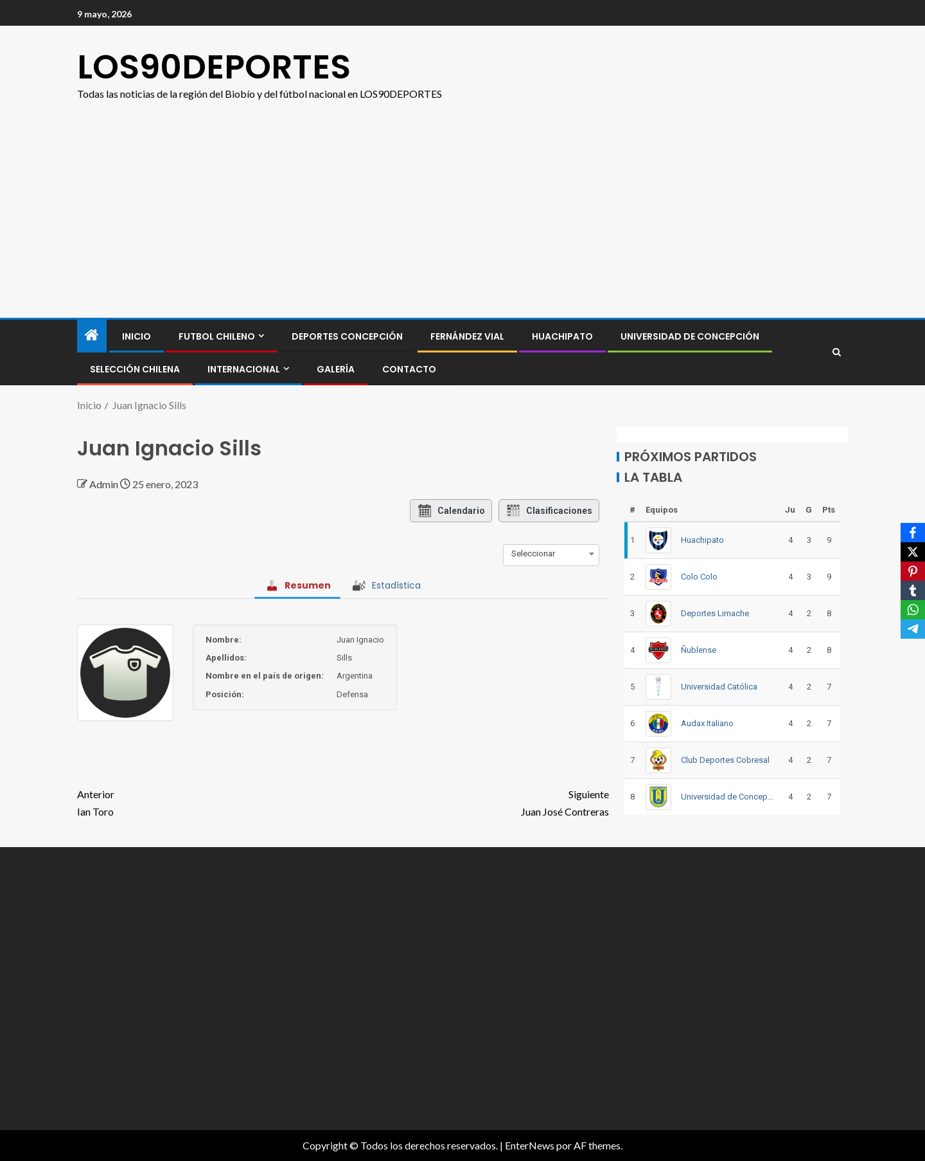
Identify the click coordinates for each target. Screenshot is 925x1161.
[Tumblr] (913, 590)
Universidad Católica (719, 686)
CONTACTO (409, 369)
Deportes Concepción (347, 336)
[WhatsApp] (913, 609)
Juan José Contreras (476, 801)
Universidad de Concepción (690, 336)
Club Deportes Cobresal (725, 760)
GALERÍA (336, 369)
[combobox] (551, 554)
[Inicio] (92, 335)
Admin (104, 484)
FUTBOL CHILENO (217, 336)
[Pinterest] (913, 571)
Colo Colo (699, 576)
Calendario (451, 510)
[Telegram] (913, 629)
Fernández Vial (467, 336)
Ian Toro (210, 801)
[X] (913, 552)
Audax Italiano (707, 723)
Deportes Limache (715, 613)
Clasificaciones (549, 510)
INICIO (136, 336)
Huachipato (562, 336)
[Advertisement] (462, 199)
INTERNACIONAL (243, 369)
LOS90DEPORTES (214, 66)
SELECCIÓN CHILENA (135, 369)
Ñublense (698, 650)
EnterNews (529, 1145)
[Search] (837, 352)
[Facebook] (913, 532)
